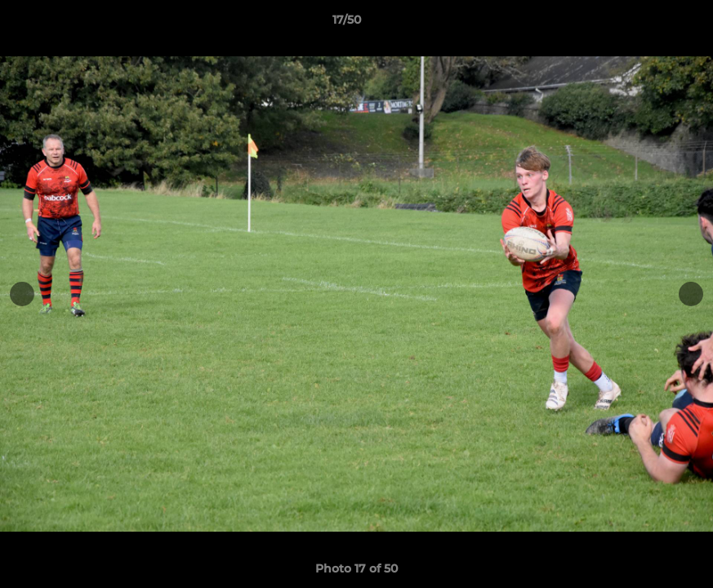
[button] (644, 23)
